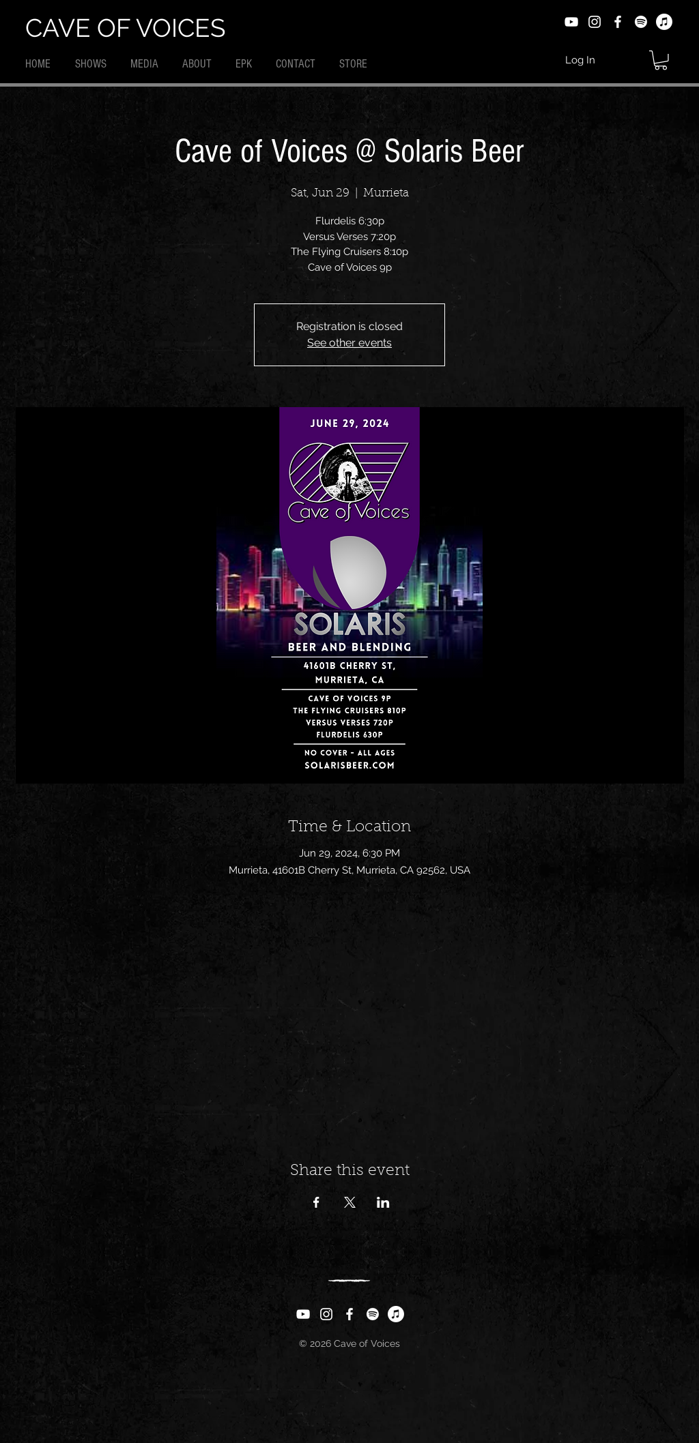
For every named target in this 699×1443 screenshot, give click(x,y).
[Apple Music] (664, 22)
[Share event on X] (349, 1202)
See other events (349, 342)
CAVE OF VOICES (125, 28)
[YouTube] (571, 22)
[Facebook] (618, 22)
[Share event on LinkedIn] (383, 1202)
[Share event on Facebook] (316, 1202)
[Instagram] (594, 22)
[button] (660, 60)
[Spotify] (641, 22)
